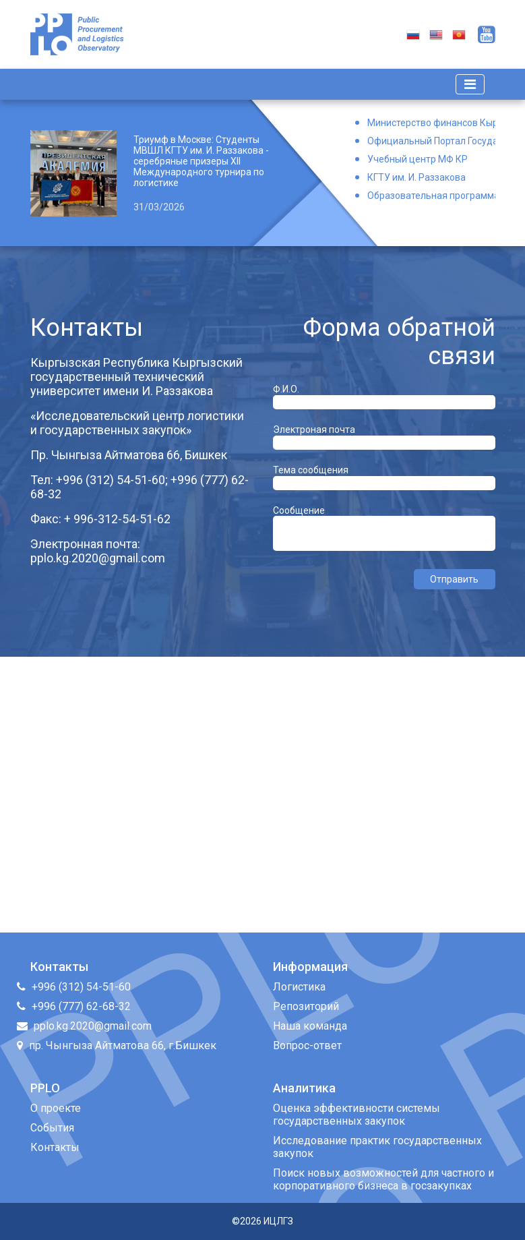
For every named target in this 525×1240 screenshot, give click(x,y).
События (52, 1127)
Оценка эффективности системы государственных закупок (356, 1114)
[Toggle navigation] (470, 84)
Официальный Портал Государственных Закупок (431, 141)
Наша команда (310, 1026)
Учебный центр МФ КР (417, 159)
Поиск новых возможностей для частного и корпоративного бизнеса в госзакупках (383, 1179)
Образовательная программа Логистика (431, 195)
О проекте (55, 1108)
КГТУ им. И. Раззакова (416, 177)
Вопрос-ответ (307, 1045)
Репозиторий (306, 1006)
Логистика (299, 986)
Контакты (55, 1147)
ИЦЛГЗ (278, 1221)
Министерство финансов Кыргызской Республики (431, 122)
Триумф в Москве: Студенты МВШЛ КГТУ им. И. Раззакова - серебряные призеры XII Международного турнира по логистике (201, 161)
